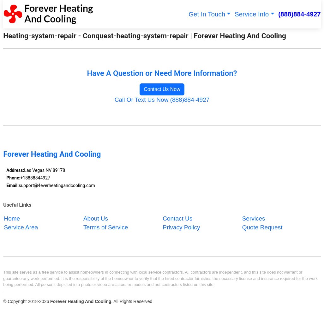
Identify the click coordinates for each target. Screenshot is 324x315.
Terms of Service (105, 227)
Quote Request (262, 227)
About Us (95, 218)
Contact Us (177, 218)
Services (253, 218)
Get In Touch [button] (207, 14)
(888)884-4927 (299, 14)
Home (12, 218)
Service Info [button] (252, 14)
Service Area (21, 227)
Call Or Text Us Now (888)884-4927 (162, 99)
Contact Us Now (162, 89)
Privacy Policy (181, 227)
